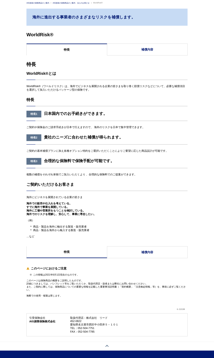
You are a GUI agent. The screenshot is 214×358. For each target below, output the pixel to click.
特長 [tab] (67, 49)
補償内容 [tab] (147, 49)
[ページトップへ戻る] (107, 346)
